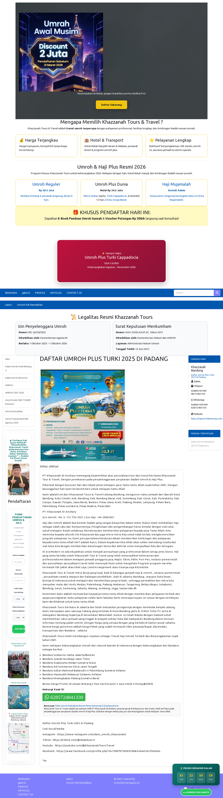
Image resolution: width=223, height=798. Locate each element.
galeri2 (26, 292)
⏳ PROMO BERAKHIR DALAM (196, 768)
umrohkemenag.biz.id (126, 782)
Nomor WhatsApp (18, 572)
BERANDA (11, 292)
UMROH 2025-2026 (14, 392)
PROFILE (40, 292)
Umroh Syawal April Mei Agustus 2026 (16, 421)
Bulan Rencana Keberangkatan (18, 609)
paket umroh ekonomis (16, 378)
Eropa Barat (119, 199)
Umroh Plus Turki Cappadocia (18, 645)
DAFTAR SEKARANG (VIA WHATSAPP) (20, 629)
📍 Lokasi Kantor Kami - (18, 714)
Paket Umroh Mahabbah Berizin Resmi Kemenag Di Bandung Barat (87, 706)
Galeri (8, 304)
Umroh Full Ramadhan (30, 304)
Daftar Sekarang (111, 104)
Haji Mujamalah (176, 184)
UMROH (9, 385)
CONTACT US (74, 292)
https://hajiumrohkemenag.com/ (206, 418)
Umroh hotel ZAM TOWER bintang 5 (18, 402)
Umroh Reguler (46, 184)
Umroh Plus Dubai (18, 683)
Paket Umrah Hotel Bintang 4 (18, 368)
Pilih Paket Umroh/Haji (18, 590)
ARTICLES (56, 292)
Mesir (87, 195)
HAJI (7, 359)
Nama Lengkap (18, 555)
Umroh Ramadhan (14, 411)
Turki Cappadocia (116, 195)
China (108, 199)
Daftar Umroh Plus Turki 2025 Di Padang (202, 376)
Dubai (94, 195)
